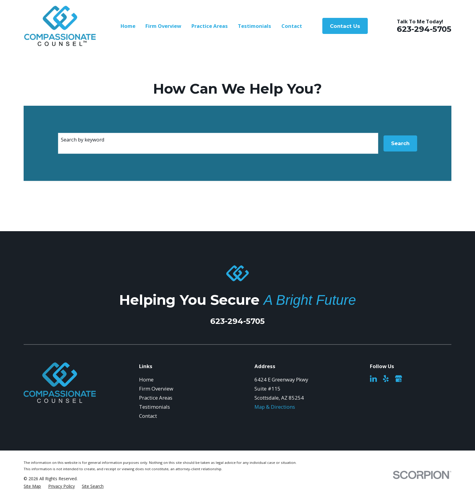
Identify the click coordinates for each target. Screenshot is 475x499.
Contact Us (345, 26)
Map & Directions (274, 406)
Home (146, 379)
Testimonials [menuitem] (254, 25)
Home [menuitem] (128, 25)
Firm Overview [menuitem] (163, 25)
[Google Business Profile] (398, 378)
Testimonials (154, 406)
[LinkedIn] (373, 378)
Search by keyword (83, 139)
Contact (148, 415)
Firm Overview (156, 388)
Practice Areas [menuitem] (209, 25)
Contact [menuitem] (291, 25)
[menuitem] (32, 486)
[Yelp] (385, 378)
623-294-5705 (424, 29)
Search (400, 143)
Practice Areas (155, 397)
